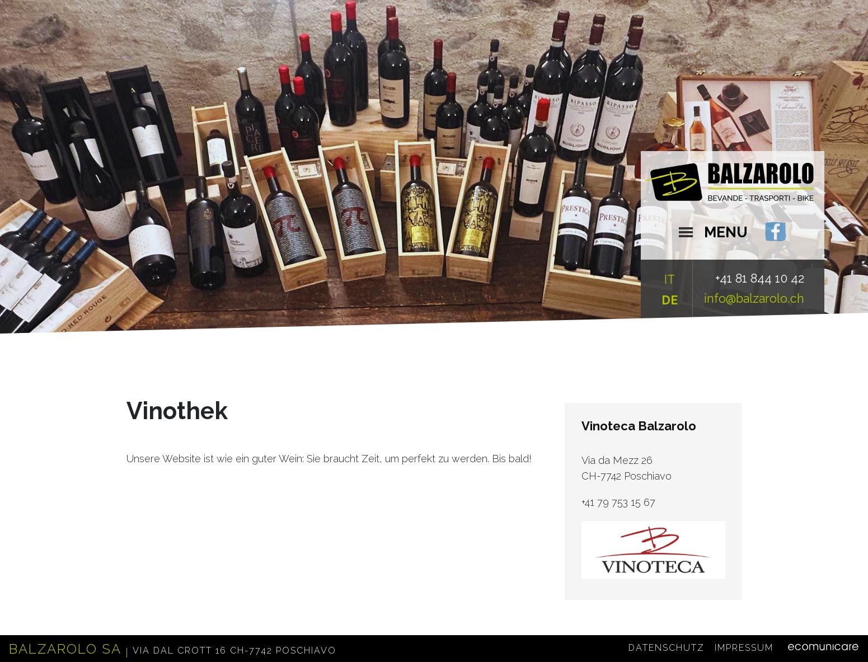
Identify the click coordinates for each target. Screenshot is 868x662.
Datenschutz (666, 648)
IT (669, 280)
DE (669, 300)
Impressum (744, 648)
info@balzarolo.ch (754, 299)
